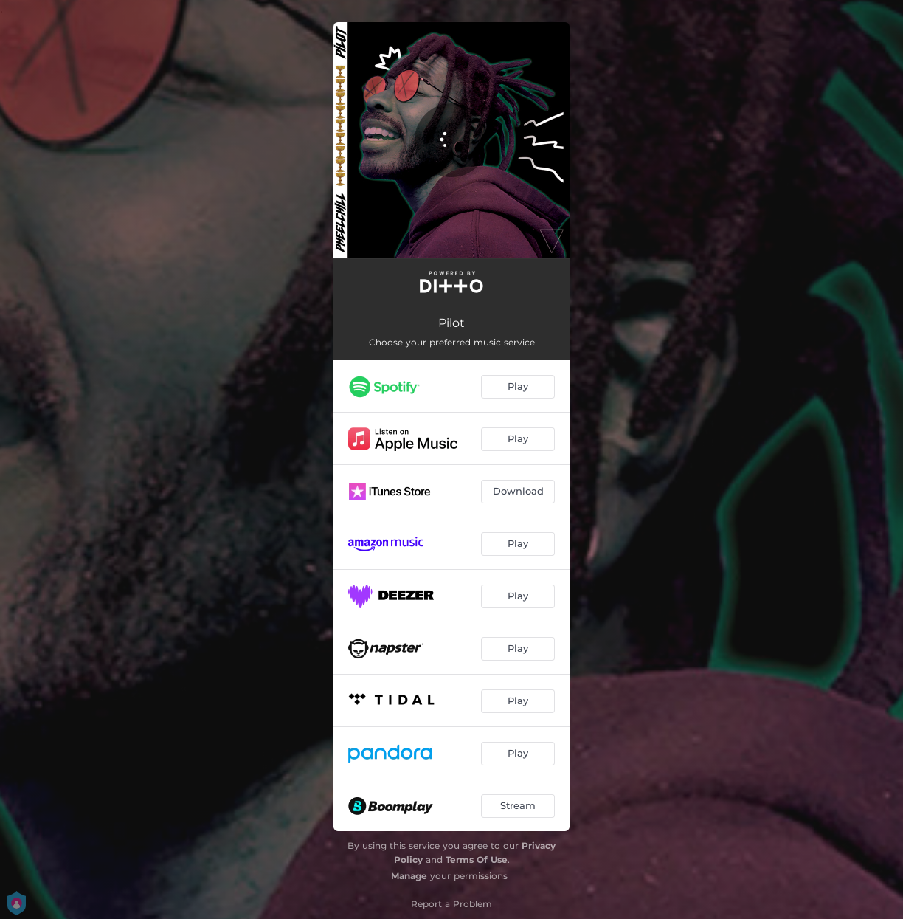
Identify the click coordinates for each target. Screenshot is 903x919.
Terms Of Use (477, 859)
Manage (409, 875)
